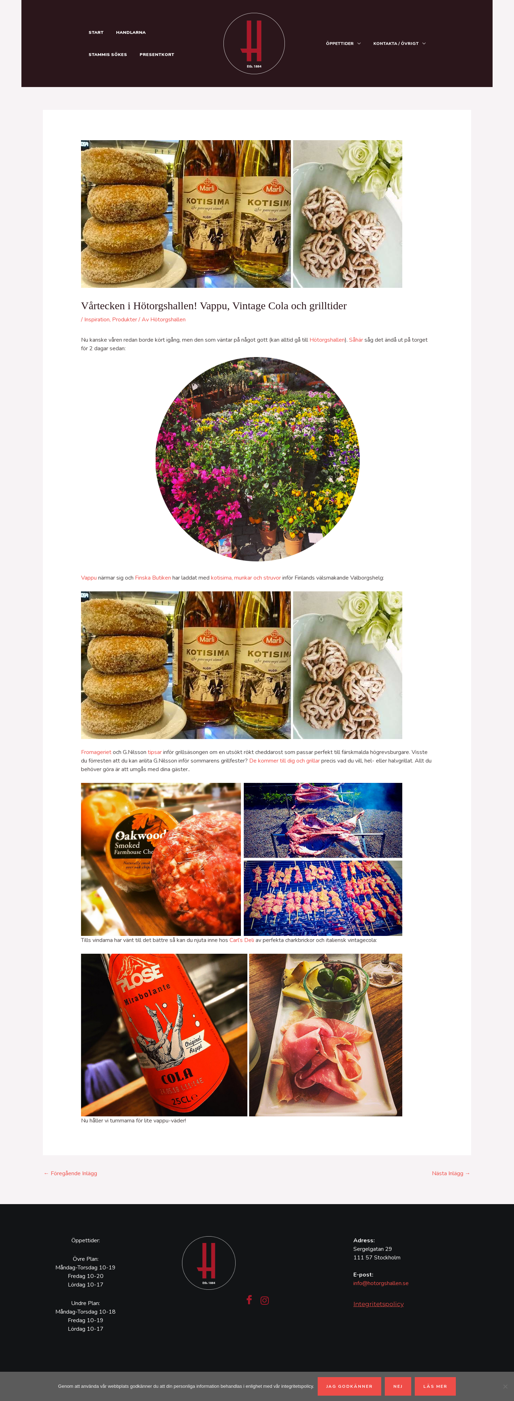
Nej (398, 1386)
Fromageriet (96, 752)
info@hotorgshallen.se (381, 1283)
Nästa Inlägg (451, 1173)
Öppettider (342, 43)
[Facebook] (249, 1300)
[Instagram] (264, 1300)
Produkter (124, 319)
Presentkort (104, 54)
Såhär (356, 340)
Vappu (89, 578)
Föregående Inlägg (70, 1173)
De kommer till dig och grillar (284, 761)
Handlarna (128, 32)
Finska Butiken (153, 578)
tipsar (155, 752)
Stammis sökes (172, 32)
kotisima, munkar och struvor (246, 578)
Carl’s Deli (242, 940)
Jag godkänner (349, 1386)
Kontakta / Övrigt (396, 43)
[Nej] (505, 1386)
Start (94, 32)
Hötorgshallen (327, 340)
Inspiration (97, 319)
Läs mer (435, 1386)
